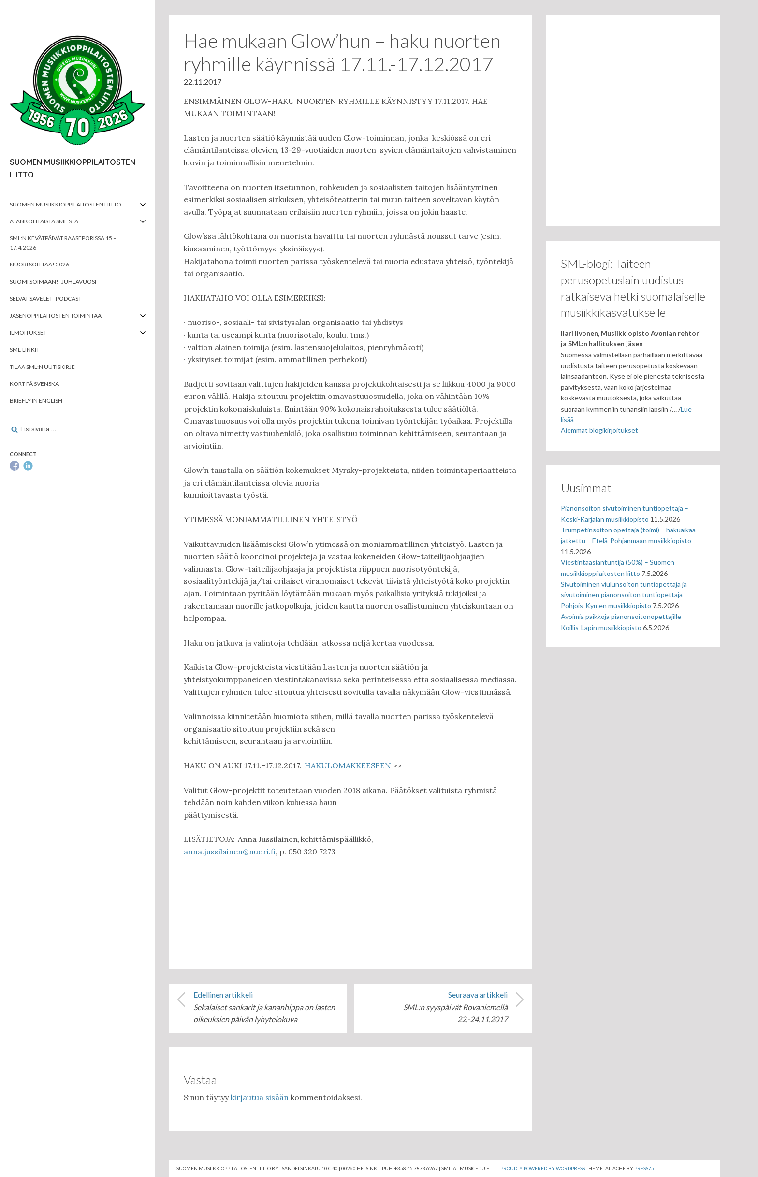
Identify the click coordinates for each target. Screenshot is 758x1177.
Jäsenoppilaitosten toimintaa (56, 315)
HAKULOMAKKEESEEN (348, 765)
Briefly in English (36, 400)
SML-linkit (25, 349)
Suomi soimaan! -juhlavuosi (53, 281)
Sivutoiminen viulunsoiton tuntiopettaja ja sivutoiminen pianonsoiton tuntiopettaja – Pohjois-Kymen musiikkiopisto (624, 595)
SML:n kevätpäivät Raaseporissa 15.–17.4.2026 (63, 243)
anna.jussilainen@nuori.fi (230, 851)
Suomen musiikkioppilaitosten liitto (65, 204)
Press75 (644, 1168)
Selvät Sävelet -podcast (46, 298)
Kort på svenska (34, 383)
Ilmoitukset (28, 332)
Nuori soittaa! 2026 (39, 264)
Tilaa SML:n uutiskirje (42, 366)
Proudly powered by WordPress (542, 1168)
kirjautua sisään (260, 1097)
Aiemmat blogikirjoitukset (599, 430)
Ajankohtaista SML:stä (44, 221)
